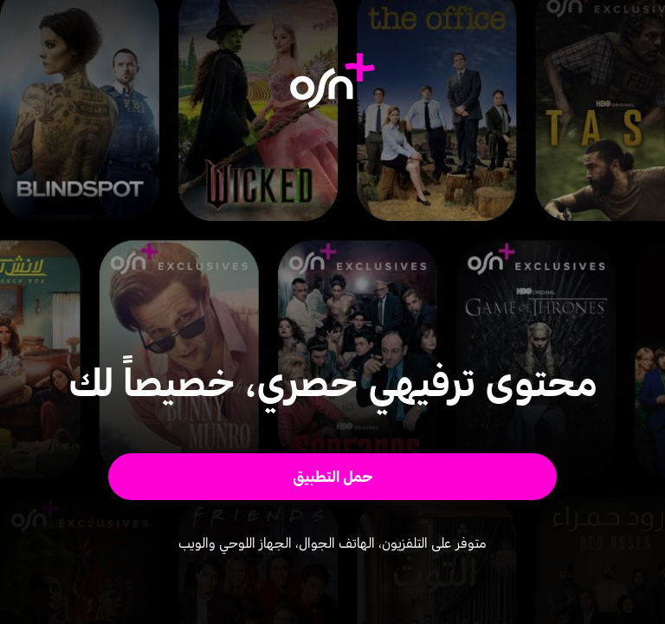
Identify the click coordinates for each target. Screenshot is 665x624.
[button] (333, 476)
